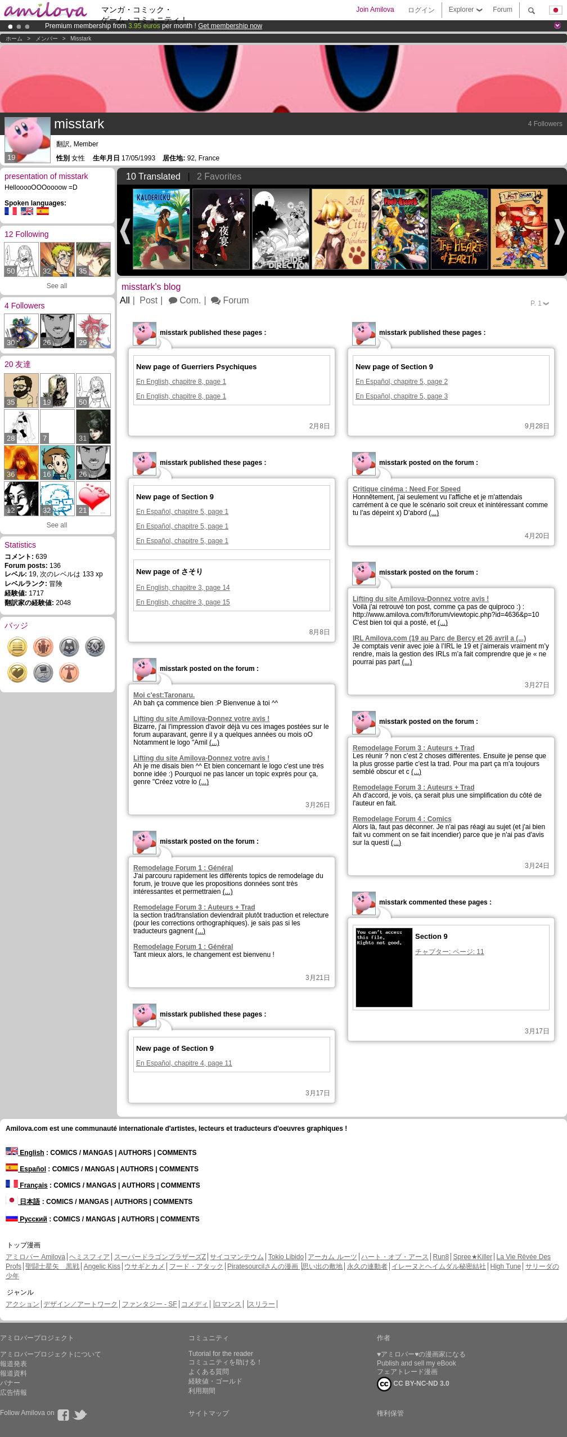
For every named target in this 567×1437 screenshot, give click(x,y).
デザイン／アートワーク (80, 1304)
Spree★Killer (473, 1257)
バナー (10, 1383)
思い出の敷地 (322, 1266)
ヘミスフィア (89, 1257)
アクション (22, 1304)
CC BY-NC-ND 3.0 (413, 1384)
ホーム (14, 38)
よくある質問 (208, 1372)
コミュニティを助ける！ (225, 1362)
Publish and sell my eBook (416, 1363)
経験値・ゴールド (215, 1381)
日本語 (23, 1202)
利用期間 (201, 1391)
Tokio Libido (286, 1257)
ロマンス (227, 1304)
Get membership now (230, 26)
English (25, 1153)
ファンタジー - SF (149, 1304)
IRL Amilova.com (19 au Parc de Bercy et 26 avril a (439, 638)
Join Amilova (375, 10)
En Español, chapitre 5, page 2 (402, 382)
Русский (26, 1219)
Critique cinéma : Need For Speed (407, 489)
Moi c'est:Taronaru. (164, 695)
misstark (80, 38)
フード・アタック (196, 1266)
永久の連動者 (367, 1266)
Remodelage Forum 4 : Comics (402, 819)
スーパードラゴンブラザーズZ (160, 1257)
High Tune (505, 1266)
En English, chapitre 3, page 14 (183, 588)
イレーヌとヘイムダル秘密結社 (439, 1266)
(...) (434, 513)
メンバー (46, 38)
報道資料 (13, 1373)
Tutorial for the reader (220, 1354)
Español (26, 1169)
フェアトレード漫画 (407, 1372)
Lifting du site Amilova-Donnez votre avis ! (421, 599)
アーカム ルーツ (332, 1257)
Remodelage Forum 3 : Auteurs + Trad (414, 748)
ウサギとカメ (144, 1266)
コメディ (194, 1304)
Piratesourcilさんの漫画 (263, 1266)
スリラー (261, 1304)
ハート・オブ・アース (395, 1257)
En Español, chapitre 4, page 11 (184, 1063)
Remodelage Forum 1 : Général (183, 868)
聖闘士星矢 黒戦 (52, 1266)
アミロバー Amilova (35, 1257)
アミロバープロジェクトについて (50, 1354)
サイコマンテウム (237, 1257)
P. (536, 303)
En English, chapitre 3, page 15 (183, 602)
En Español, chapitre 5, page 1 (182, 512)
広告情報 (13, 1392)
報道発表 (13, 1364)
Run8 (441, 1257)
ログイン (421, 10)
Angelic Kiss (102, 1266)
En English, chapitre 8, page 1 (181, 382)
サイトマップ (208, 1413)
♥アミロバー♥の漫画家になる (421, 1354)
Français (27, 1185)
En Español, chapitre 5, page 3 (402, 396)
